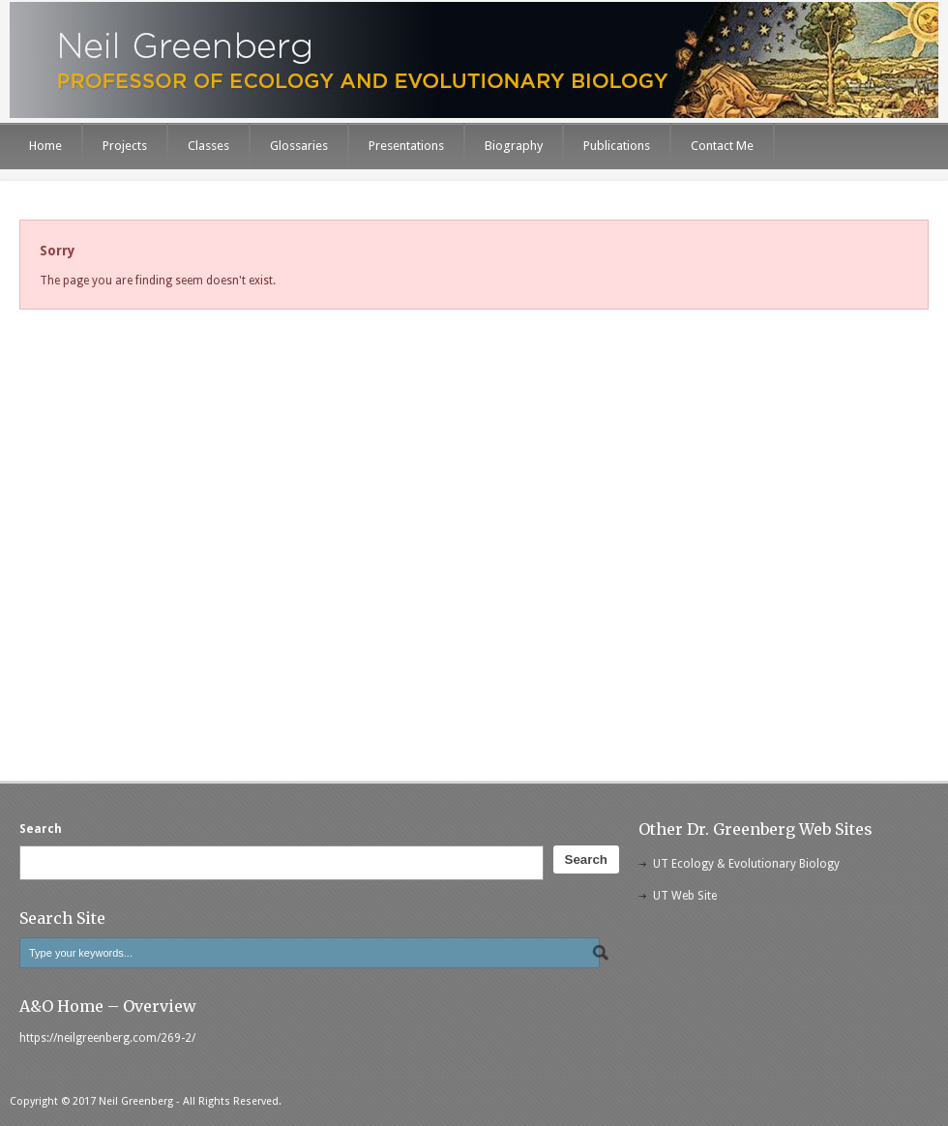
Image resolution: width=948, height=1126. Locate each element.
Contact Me (722, 145)
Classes (208, 145)
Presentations (406, 145)
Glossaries (299, 145)
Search (40, 829)
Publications (616, 145)
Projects (125, 145)
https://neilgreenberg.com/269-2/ (107, 1038)
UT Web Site (685, 896)
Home (45, 145)
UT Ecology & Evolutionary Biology (746, 864)
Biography (514, 145)
